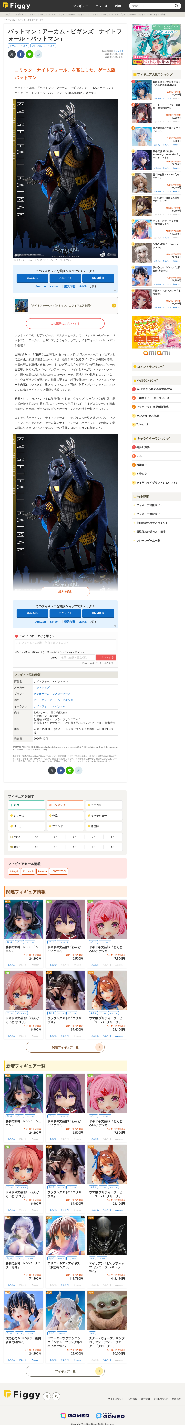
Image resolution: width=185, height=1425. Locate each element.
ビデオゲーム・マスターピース (52, 694)
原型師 (93, 826)
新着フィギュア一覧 (25, 1066)
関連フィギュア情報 (25, 892)
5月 (56, 836)
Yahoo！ (55, 286)
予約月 (15, 836)
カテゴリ (94, 805)
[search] (176, 6)
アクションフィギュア (43, 45)
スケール (30, 942)
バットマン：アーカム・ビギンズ (42, 14)
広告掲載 (132, 1398)
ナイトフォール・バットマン (74, 14)
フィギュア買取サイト (149, 514)
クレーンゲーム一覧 (148, 540)
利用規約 (176, 1398)
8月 (113, 836)
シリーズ (17, 815)
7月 (94, 836)
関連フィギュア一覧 (65, 1047)
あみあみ (32, 278)
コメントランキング (148, 367)
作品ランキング (145, 380)
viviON (83, 286)
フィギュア (80, 6)
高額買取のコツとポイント (152, 523)
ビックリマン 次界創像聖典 (152, 407)
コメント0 (118, 51)
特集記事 (141, 497)
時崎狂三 (141, 465)
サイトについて (116, 1398)
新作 (14, 805)
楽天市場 (69, 286)
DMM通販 (98, 278)
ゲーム (19, 942)
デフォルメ (63, 942)
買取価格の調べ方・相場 (150, 531)
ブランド (56, 826)
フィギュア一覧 (65, 1371)
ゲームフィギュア (18, 45)
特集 (118, 6)
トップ (7, 14)
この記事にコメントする (65, 323)
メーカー (17, 826)
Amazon (40, 286)
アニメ (19, 1333)
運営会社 (145, 1398)
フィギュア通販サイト (149, 505)
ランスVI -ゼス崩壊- (148, 416)
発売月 (15, 847)
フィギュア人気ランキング (153, 74)
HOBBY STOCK (58, 871)
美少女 (10, 942)
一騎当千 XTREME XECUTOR (153, 398)
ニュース (101, 6)
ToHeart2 (142, 424)
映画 (92, 1258)
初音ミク (141, 473)
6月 (75, 836)
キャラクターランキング (151, 438)
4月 (36, 836)
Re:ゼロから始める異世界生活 (154, 389)
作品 (53, 815)
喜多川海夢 (143, 447)
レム (139, 456)
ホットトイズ (42, 687)
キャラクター (97, 815)
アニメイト (65, 278)
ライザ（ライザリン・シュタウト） (157, 482)
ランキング (57, 805)
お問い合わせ (161, 1398)
